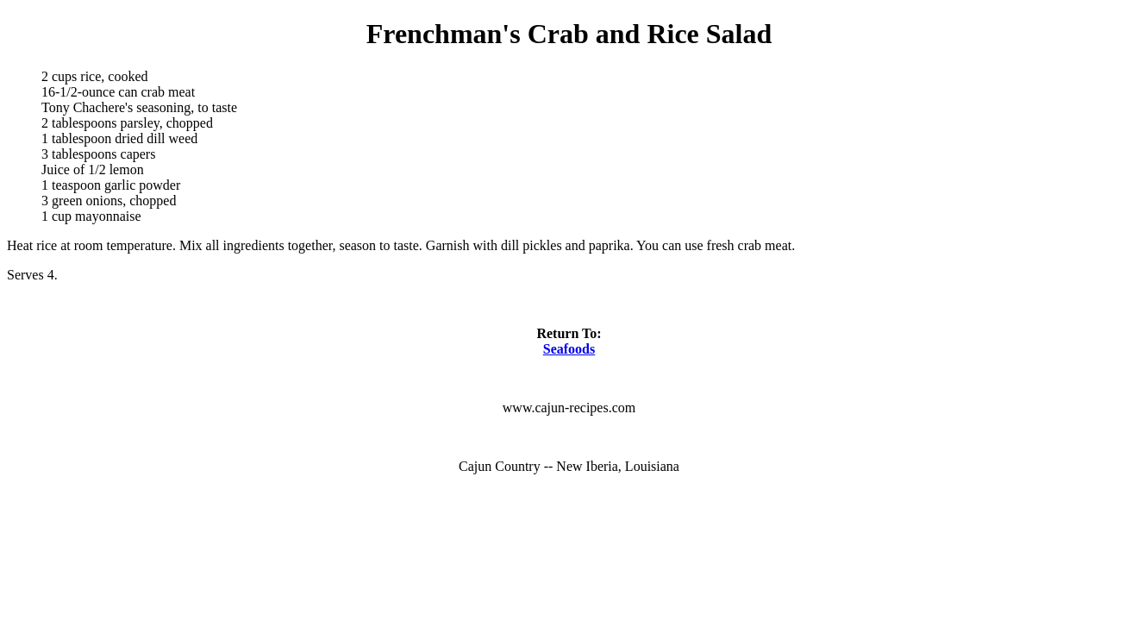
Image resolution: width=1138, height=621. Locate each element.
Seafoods (569, 349)
